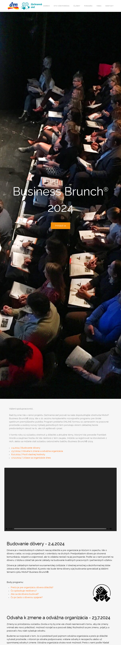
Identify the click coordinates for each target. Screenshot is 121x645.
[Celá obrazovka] (115, 529)
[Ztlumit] (111, 529)
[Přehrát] (7, 529)
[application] (60, 499)
